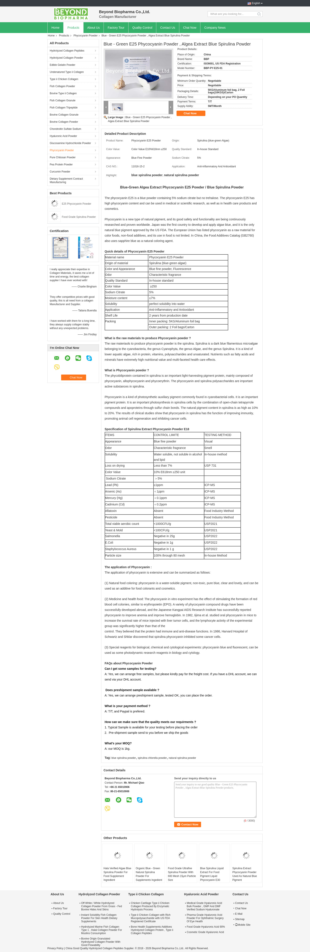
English (256, 3)
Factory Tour (116, 27)
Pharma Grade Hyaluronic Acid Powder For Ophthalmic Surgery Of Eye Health (205, 918)
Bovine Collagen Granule (64, 114)
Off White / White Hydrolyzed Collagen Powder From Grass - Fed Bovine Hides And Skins (101, 906)
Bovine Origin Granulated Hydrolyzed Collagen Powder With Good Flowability (100, 942)
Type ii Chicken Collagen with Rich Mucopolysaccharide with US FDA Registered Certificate (150, 918)
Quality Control (142, 27)
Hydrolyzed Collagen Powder (66, 57)
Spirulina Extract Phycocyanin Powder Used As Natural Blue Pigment (244, 874)
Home (55, 27)
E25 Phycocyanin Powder (76, 203)
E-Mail (238, 913)
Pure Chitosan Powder (63, 157)
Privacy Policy (55, 948)
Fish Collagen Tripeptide (64, 107)
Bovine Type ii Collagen (63, 93)
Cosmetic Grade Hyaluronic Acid (205, 932)
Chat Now (189, 27)
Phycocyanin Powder (85, 35)
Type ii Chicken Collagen (64, 79)
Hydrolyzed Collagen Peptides (67, 50)
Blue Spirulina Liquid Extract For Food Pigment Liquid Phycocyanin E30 (212, 874)
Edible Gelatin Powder (62, 64)
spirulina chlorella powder (152, 757)
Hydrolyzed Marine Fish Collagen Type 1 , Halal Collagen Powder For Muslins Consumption (101, 930)
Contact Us (167, 27)
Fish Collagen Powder (62, 86)
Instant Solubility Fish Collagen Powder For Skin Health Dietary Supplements (99, 918)
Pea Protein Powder (61, 164)
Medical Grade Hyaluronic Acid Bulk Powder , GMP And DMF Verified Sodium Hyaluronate (204, 906)
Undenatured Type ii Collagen (67, 72)
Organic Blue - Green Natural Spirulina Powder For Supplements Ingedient (149, 874)
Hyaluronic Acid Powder (63, 136)
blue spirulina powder (124, 757)
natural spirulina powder (182, 757)
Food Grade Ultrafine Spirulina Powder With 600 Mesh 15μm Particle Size (182, 874)
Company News (215, 27)
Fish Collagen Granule (62, 100)
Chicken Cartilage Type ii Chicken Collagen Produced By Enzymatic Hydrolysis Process (150, 906)
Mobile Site (242, 924)
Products (73, 27)
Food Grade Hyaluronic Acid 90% (206, 926)
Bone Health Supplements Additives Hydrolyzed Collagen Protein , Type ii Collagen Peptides (152, 930)
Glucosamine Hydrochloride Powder (70, 143)
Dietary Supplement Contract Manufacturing (66, 180)
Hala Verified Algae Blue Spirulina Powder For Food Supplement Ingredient (117, 874)
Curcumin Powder (60, 171)
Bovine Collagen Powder (64, 121)
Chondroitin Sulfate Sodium (65, 128)
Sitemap (240, 919)
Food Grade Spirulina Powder (79, 216)
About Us (93, 27)
